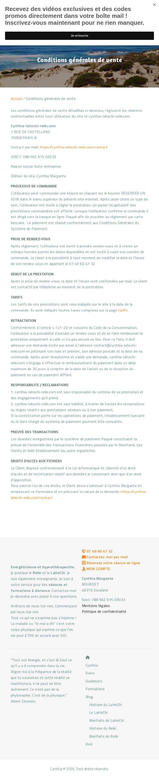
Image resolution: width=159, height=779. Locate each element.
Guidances (94, 681)
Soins (90, 673)
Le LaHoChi (98, 712)
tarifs (123, 310)
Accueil (16, 98)
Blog (89, 697)
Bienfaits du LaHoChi (106, 720)
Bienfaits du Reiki (103, 736)
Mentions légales (96, 605)
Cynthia (92, 665)
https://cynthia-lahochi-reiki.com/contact (74, 147)
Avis (89, 744)
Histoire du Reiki (102, 728)
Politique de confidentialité (104, 611)
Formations (95, 689)
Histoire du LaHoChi (105, 704)
